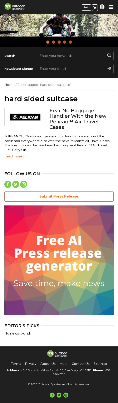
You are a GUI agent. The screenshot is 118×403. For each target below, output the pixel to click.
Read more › (14, 156)
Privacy (30, 364)
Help (64, 364)
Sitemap (100, 364)
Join (86, 7)
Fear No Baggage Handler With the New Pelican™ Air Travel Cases (78, 119)
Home (9, 85)
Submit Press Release (58, 196)
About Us (47, 364)
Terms (16, 364)
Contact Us (80, 364)
